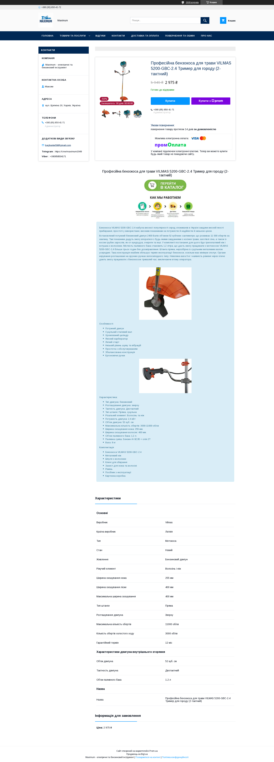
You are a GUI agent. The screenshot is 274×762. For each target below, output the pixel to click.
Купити (170, 100)
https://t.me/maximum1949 (68, 151)
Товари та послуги (73, 35)
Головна (47, 35)
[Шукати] (205, 20)
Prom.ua (153, 751)
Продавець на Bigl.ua (137, 754)
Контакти (118, 35)
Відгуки (100, 35)
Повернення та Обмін (180, 35)
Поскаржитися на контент (147, 757)
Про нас (206, 35)
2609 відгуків (192, 2)
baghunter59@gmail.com (58, 145)
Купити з (211, 101)
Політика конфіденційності (175, 757)
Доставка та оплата (145, 35)
